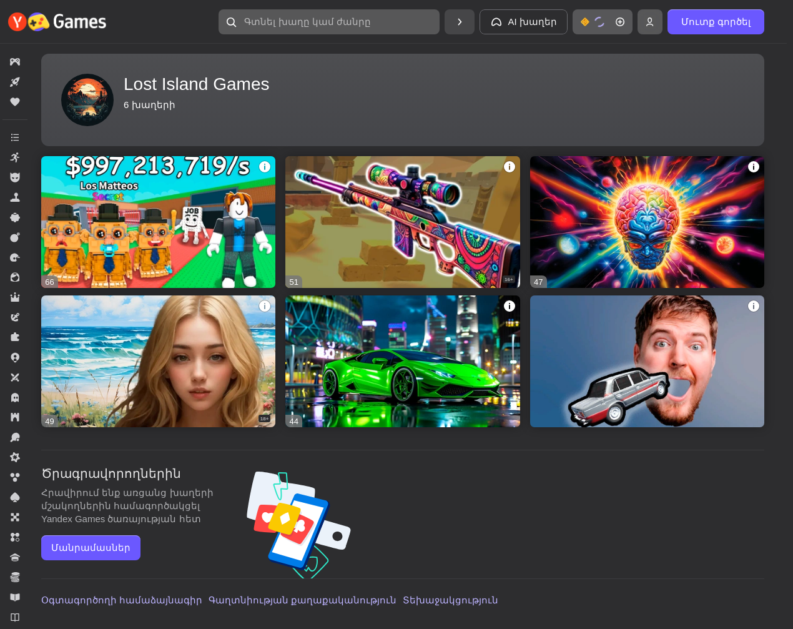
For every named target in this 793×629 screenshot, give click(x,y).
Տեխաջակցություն (450, 600)
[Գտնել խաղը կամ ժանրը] (329, 22)
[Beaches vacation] (158, 361)
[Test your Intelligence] (647, 222)
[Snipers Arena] (402, 222)
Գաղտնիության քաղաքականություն (302, 600)
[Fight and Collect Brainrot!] (158, 222)
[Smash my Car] (647, 361)
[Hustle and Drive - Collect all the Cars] (402, 361)
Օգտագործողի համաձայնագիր (121, 600)
